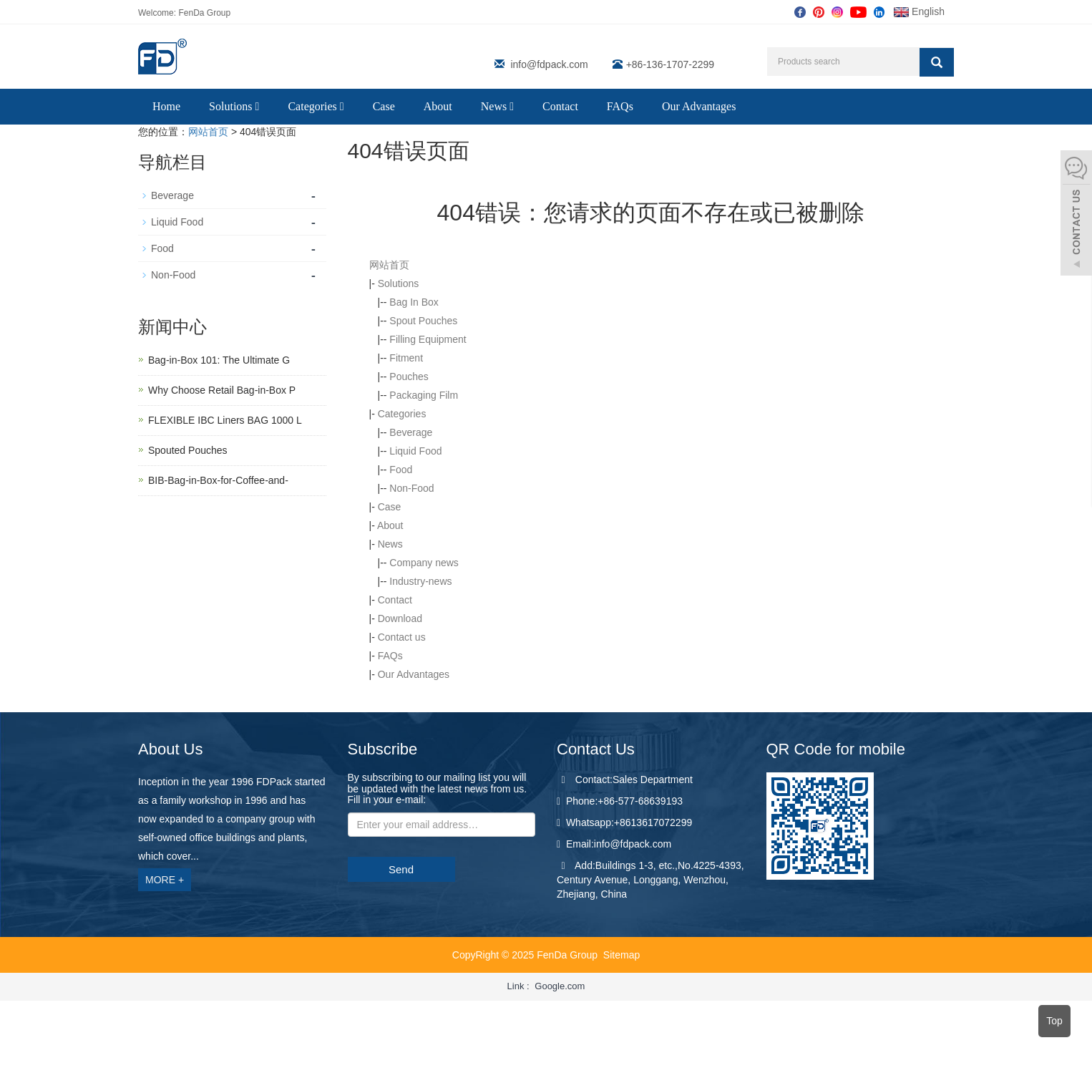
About (438, 106)
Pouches (408, 376)
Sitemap (621, 955)
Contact (560, 106)
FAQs (620, 106)
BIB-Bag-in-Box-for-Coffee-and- (218, 480)
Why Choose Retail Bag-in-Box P (222, 390)
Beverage (410, 432)
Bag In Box (414, 302)
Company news (424, 562)
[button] (257, 106)
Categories (315, 106)
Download (400, 618)
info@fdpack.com (549, 64)
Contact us (402, 637)
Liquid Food (415, 451)
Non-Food (411, 488)
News (497, 106)
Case (384, 106)
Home (166, 106)
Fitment (406, 358)
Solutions (234, 106)
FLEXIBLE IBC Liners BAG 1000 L (225, 420)
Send (401, 869)
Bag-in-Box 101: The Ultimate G (219, 360)
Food (400, 469)
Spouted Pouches (188, 450)
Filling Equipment (427, 339)
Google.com (560, 986)
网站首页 (208, 131)
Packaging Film (423, 395)
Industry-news (420, 581)
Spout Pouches (423, 320)
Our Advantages (699, 106)
